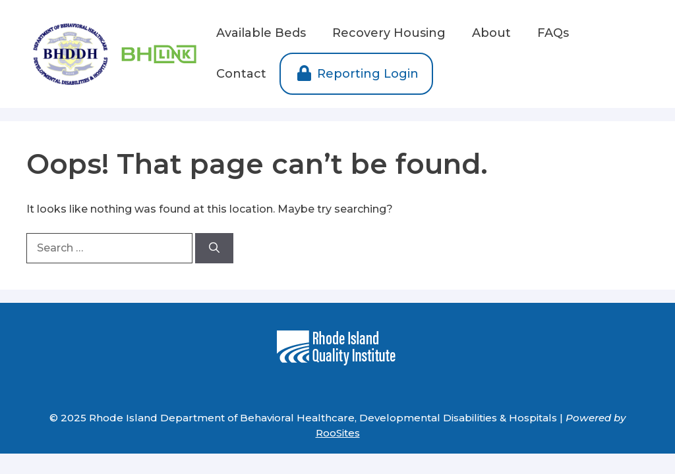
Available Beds (261, 33)
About (491, 33)
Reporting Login (356, 73)
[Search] (214, 248)
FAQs (553, 33)
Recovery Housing (389, 33)
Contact (241, 73)
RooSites (338, 433)
